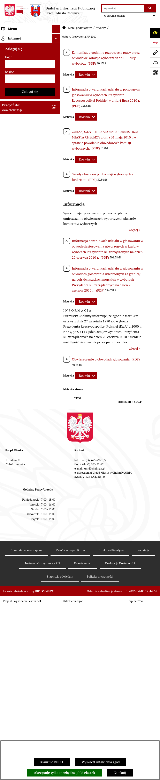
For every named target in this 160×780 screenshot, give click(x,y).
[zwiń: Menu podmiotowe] (57, 37)
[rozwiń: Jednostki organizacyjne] (57, 129)
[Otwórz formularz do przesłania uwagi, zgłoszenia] (155, 62)
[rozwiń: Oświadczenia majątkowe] (57, 654)
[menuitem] (30, 50)
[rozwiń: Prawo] (57, 118)
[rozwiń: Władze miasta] (57, 74)
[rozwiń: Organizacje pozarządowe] (57, 627)
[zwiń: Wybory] (57, 221)
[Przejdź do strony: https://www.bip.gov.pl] (155, 43)
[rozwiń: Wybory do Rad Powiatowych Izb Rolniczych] (57, 579)
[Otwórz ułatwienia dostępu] (155, 33)
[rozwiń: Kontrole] (57, 676)
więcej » (134, 230)
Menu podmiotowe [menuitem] (15, 37)
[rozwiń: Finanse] (57, 199)
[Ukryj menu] (56, 29)
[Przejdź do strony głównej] (49, 10)
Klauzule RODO (51, 762)
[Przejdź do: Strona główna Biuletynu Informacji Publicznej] (64, 28)
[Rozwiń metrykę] (86, 74)
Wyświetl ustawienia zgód (101, 762)
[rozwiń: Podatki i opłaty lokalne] (57, 210)
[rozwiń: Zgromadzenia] (57, 735)
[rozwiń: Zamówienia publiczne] (57, 140)
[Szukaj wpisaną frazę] (150, 8)
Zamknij (120, 773)
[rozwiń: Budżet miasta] (57, 167)
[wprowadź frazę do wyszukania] (123, 8)
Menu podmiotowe (80, 28)
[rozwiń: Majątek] (57, 188)
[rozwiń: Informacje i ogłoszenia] (57, 665)
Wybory (101, 28)
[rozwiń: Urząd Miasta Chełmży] (57, 85)
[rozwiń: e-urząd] (57, 96)
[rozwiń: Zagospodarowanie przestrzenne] (57, 686)
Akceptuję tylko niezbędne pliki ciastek (64, 773)
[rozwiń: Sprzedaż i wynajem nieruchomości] (57, 151)
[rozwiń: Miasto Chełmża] (57, 63)
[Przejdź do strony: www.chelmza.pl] (155, 52)
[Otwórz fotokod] (155, 72)
